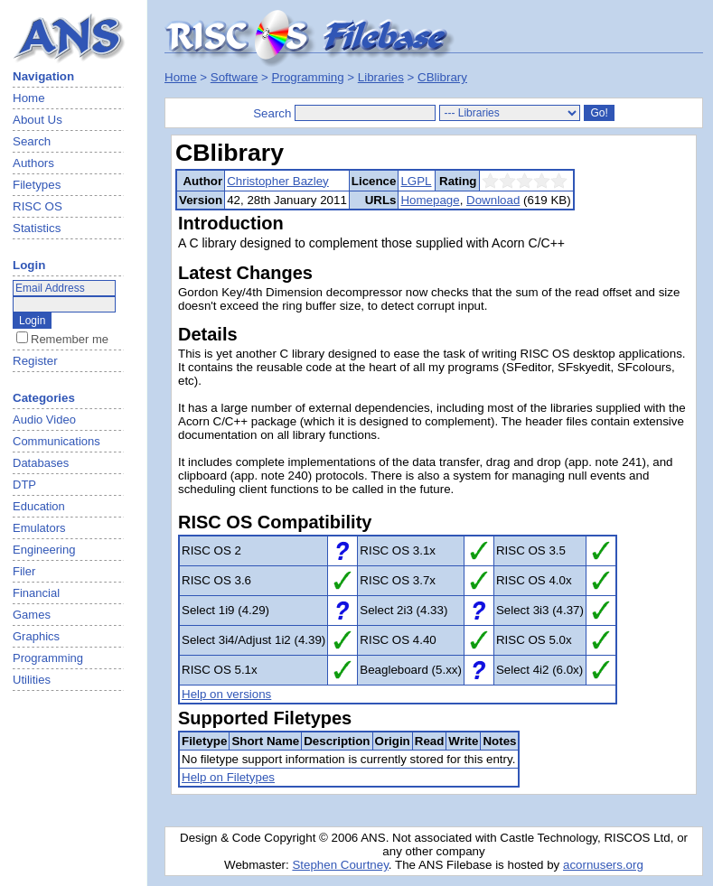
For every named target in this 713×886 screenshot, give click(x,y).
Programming (308, 77)
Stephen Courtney (340, 865)
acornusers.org (603, 865)
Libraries (381, 77)
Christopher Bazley (278, 181)
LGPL (415, 181)
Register (35, 361)
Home (29, 98)
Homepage (429, 200)
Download (493, 200)
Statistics (37, 228)
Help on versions (226, 694)
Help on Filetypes (228, 777)
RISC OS (37, 206)
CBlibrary (442, 77)
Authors (33, 163)
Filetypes (37, 184)
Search (32, 141)
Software (234, 77)
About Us (37, 119)
